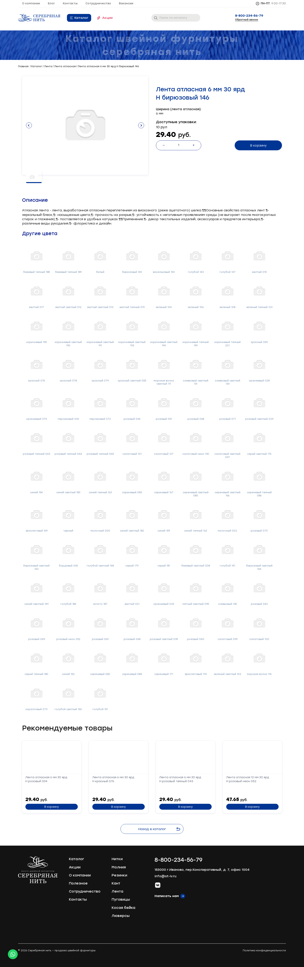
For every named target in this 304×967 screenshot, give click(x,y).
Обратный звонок (246, 19)
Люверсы (121, 916)
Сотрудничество (98, 3)
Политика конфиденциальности (264, 950)
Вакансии (126, 3)
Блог (51, 3)
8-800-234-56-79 (249, 15)
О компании (31, 3)
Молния (119, 867)
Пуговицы (121, 899)
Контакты (70, 3)
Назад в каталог (159, 829)
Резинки (119, 875)
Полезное (78, 883)
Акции (107, 18)
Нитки (117, 859)
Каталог (81, 18)
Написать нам (167, 896)
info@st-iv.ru (165, 876)
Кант (116, 883)
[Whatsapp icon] (13, 954)
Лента (117, 891)
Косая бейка (123, 908)
